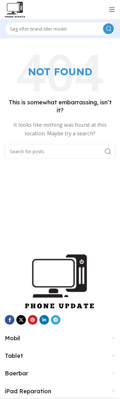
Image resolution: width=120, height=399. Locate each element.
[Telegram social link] (55, 320)
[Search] (60, 28)
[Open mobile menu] (112, 9)
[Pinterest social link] (32, 320)
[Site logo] (15, 9)
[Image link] (60, 280)
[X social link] (21, 320)
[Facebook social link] (9, 320)
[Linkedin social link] (44, 320)
